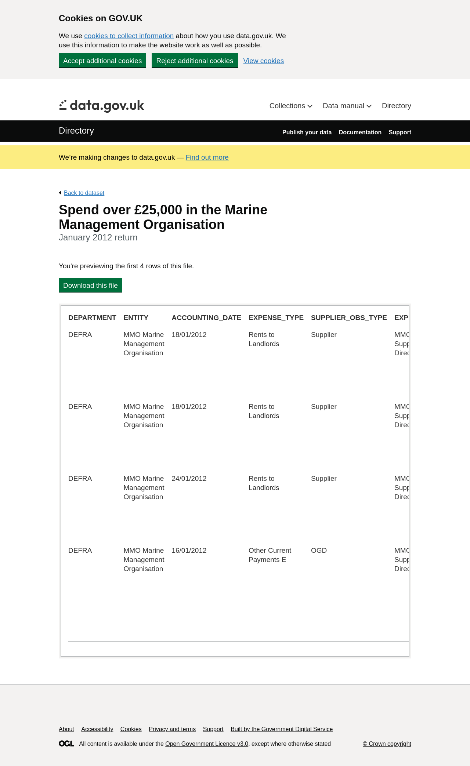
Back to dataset (84, 193)
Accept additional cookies (102, 61)
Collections (288, 106)
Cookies (131, 729)
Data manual (344, 106)
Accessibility (97, 729)
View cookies (263, 60)
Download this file (90, 285)
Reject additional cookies (194, 61)
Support (400, 132)
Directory (396, 106)
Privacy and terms (172, 729)
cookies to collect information (129, 36)
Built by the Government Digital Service (282, 729)
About (66, 729)
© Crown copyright (387, 744)
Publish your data (307, 132)
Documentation (360, 132)
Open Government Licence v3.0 (206, 744)
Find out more (207, 157)
